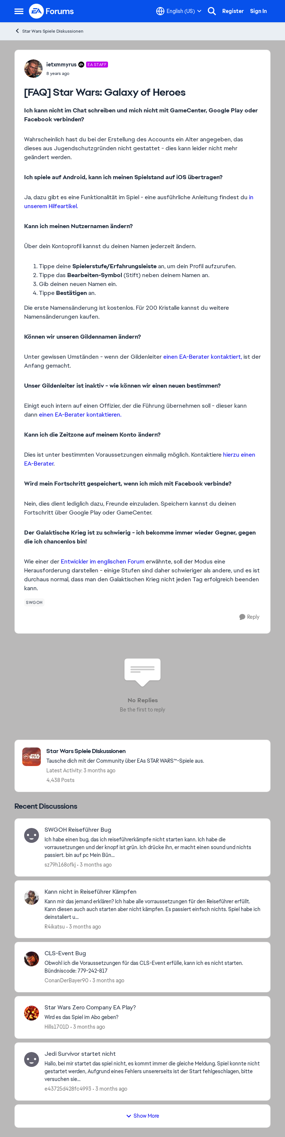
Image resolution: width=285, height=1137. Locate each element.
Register (233, 11)
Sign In (258, 11)
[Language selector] (179, 11)
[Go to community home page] (51, 11)
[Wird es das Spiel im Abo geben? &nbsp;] (153, 1017)
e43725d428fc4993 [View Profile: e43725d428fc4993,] (68, 1088)
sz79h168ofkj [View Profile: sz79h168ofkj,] (60, 864)
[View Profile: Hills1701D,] (31, 1013)
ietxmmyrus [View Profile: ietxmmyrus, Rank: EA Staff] (61, 64)
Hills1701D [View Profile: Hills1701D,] (57, 1026)
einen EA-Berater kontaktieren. (80, 414)
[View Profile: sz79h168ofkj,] (31, 835)
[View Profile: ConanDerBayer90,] (31, 959)
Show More (142, 1116)
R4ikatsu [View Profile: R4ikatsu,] (55, 926)
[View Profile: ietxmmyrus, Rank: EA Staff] (33, 68)
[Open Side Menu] (19, 11)
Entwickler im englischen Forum (102, 561)
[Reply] (249, 617)
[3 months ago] (94, 865)
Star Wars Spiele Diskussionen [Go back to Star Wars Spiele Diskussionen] (48, 31)
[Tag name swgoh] (34, 602)
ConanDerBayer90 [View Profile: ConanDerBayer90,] (66, 980)
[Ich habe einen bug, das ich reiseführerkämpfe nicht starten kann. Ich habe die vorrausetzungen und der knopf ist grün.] (153, 847)
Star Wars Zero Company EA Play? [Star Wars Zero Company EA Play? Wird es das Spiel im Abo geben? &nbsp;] (90, 1007)
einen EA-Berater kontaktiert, (202, 357)
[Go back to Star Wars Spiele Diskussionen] (125, 751)
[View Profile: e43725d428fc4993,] (31, 1059)
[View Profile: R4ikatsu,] (31, 897)
